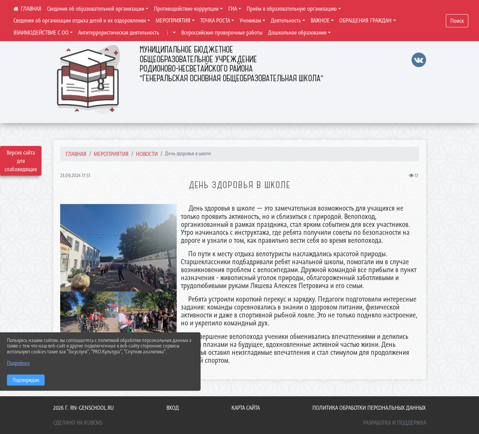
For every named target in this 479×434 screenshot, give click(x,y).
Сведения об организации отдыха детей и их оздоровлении (79, 20)
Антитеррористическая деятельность (118, 32)
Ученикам (250, 20)
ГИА (232, 8)
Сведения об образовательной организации (95, 8)
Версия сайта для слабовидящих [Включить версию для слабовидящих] (20, 161)
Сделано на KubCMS (77, 422)
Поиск (457, 21)
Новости (147, 154)
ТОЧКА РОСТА (215, 20)
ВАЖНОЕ (320, 20)
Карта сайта (245, 408)
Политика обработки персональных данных (369, 408)
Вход (172, 408)
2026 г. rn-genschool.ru (83, 408)
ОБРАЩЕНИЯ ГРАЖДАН (365, 20)
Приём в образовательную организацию (292, 8)
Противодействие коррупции (186, 8)
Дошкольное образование (297, 32)
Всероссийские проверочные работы (221, 32)
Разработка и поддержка (394, 422)
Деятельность (286, 20)
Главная (76, 154)
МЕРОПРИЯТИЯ (173, 20)
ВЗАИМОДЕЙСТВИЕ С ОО (40, 32)
